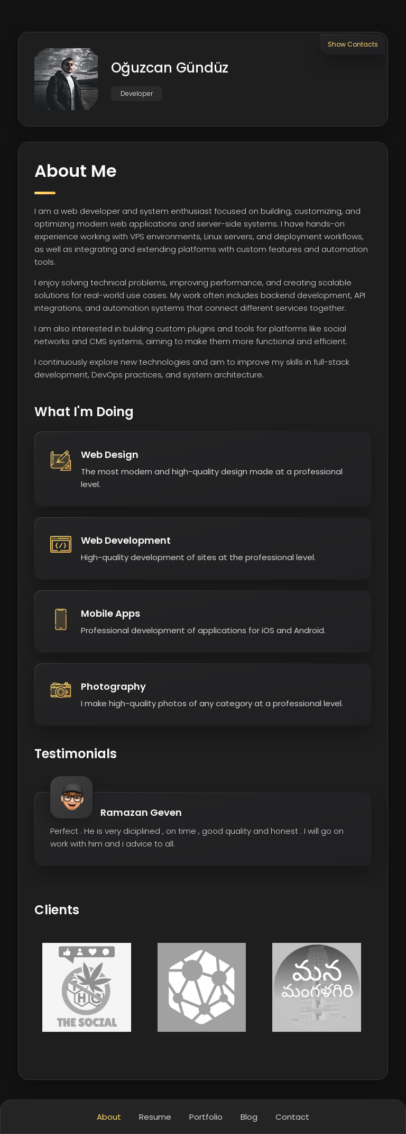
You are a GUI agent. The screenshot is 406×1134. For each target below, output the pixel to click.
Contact (292, 1116)
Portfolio (206, 1116)
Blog (249, 1116)
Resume (155, 1116)
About (109, 1116)
